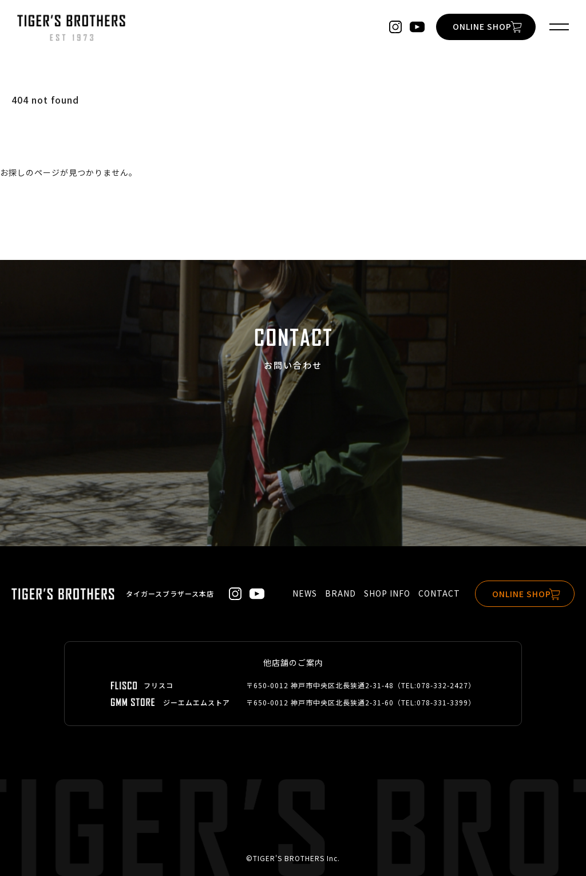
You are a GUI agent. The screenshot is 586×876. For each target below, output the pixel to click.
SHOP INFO (384, 593)
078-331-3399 (442, 702)
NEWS (301, 593)
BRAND (337, 593)
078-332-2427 (442, 685)
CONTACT (436, 593)
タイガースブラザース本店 (170, 593)
